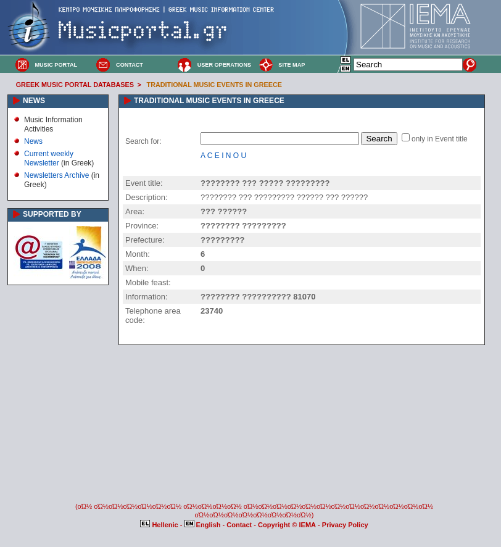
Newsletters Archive (56, 175)
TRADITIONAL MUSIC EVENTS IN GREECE (214, 84)
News (33, 141)
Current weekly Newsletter (48, 158)
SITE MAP (291, 65)
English (203, 524)
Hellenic (160, 524)
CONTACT (129, 65)
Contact (240, 524)
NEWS (34, 100)
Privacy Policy (345, 524)
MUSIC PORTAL (56, 65)
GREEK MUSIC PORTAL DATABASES (75, 84)
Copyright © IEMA (287, 524)
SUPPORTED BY (52, 214)
